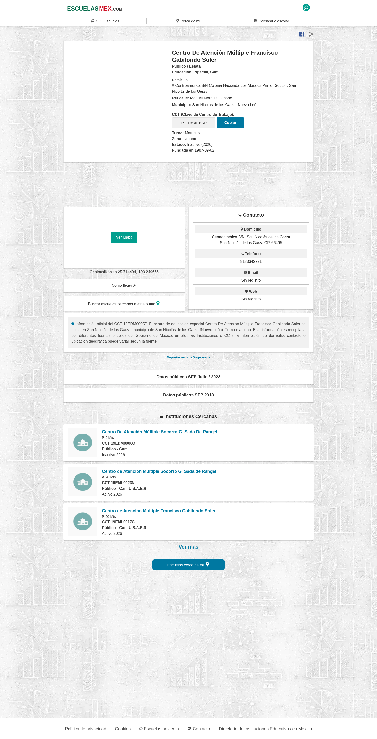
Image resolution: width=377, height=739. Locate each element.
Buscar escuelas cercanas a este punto (124, 303)
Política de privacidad (85, 728)
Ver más (189, 547)
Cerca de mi (188, 20)
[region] (118, 87)
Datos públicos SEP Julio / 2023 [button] (188, 377)
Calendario (271, 20)
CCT (105, 20)
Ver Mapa (124, 237)
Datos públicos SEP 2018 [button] (188, 395)
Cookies (123, 728)
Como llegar (124, 285)
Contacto (199, 728)
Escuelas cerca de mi (188, 564)
